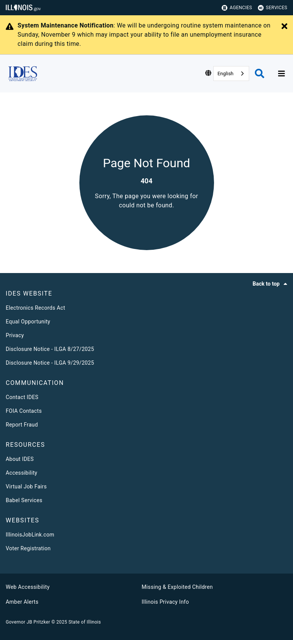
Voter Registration (28, 548)
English (225, 73)
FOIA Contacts (24, 411)
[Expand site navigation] (281, 73)
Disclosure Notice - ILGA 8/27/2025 (50, 349)
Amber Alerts (22, 602)
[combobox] (231, 73)
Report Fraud (22, 425)
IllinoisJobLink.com (30, 535)
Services (272, 8)
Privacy (15, 335)
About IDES (20, 459)
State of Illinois (84, 622)
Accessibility (21, 473)
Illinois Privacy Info (165, 602)
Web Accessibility (28, 587)
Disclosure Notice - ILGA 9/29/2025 (50, 363)
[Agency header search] (259, 73)
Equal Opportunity (28, 321)
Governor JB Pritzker (28, 622)
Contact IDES (22, 397)
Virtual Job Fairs (26, 486)
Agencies (237, 8)
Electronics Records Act (35, 308)
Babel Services (24, 500)
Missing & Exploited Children (177, 587)
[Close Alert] (284, 26)
